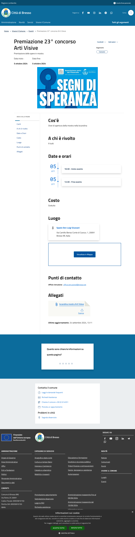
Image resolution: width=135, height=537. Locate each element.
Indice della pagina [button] (23, 117)
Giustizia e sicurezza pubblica (79, 461)
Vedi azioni (113, 42)
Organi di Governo (8, 457)
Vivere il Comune (19, 31)
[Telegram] (105, 12)
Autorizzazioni (73, 474)
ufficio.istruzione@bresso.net (74, 284)
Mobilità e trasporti (42, 474)
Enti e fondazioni (7, 470)
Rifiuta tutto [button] (76, 528)
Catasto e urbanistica (43, 470)
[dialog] (67, 523)
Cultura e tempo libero (43, 462)
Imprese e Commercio (43, 466)
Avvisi (103, 466)
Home (6, 31)
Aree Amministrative (9, 462)
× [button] (132, 512)
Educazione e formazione (77, 457)
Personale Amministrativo (11, 478)
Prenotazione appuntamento (46, 494)
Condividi (102, 42)
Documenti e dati (8, 482)
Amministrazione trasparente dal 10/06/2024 (81, 504)
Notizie (104, 457)
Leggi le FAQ (39, 503)
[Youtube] (87, 12)
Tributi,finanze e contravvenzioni (80, 466)
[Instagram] (93, 12)
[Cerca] (131, 12)
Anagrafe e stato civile (43, 457)
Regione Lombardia (8, 3)
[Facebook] (82, 12)
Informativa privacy (75, 509)
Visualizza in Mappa (85, 254)
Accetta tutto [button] (58, 528)
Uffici (3, 466)
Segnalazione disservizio (44, 498)
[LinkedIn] (99, 12)
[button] (67, 533)
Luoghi (104, 477)
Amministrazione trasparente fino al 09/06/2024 (82, 496)
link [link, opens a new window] (89, 523)
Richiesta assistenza (42, 507)
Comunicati (105, 462)
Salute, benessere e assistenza (80, 470)
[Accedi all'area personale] (122, 3)
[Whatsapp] (110, 12)
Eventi (31, 31)
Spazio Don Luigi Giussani (68, 227)
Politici (4, 474)
